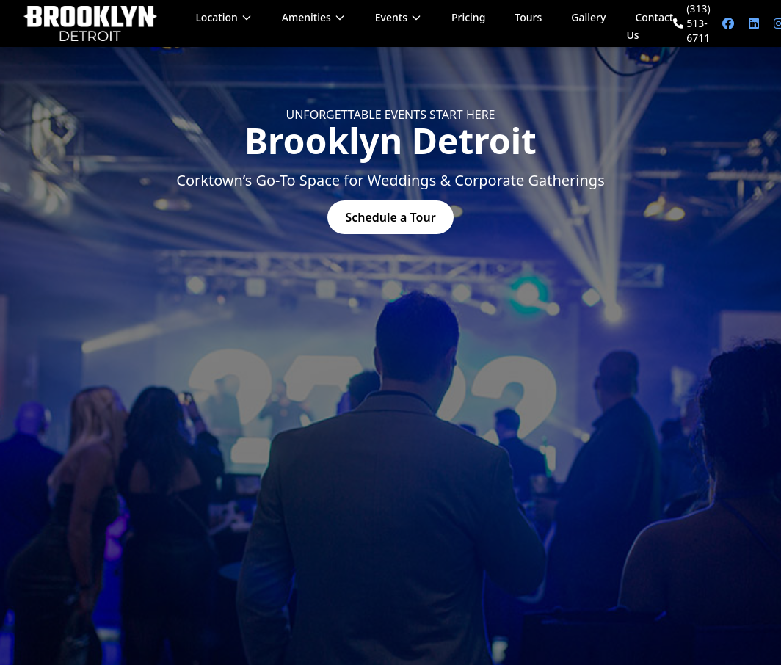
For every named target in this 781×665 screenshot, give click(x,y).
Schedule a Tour (390, 217)
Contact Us (649, 26)
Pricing (468, 17)
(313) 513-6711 (691, 23)
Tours (528, 17)
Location (223, 17)
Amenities (314, 17)
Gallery (588, 17)
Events (398, 17)
